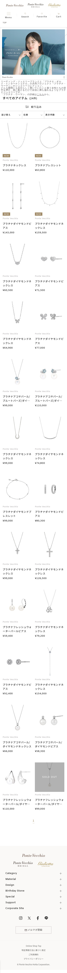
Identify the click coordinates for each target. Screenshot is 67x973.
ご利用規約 (33, 954)
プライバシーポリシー (33, 958)
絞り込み (33, 107)
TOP (5, 22)
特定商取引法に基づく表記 (33, 950)
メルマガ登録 (33, 930)
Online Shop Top (33, 945)
